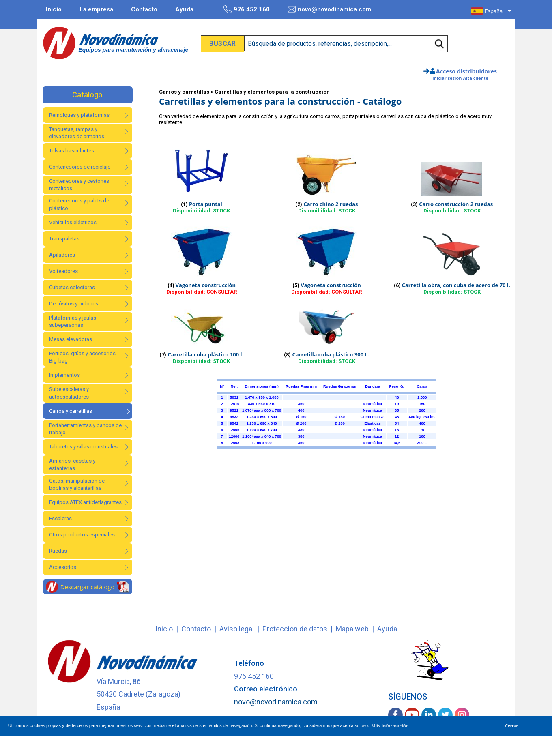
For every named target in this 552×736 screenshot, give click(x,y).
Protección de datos (294, 628)
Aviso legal (236, 628)
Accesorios (62, 567)
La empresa (96, 9)
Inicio (54, 9)
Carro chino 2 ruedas (330, 204)
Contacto (144, 9)
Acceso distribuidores (466, 71)
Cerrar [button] (511, 726)
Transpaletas (64, 239)
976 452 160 (246, 9)
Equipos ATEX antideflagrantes (85, 502)
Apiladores (62, 255)
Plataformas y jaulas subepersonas (72, 321)
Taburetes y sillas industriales (83, 447)
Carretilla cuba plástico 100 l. (205, 354)
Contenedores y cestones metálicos (79, 184)
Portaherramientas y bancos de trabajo (85, 429)
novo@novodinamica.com (329, 9)
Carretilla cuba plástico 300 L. (330, 354)
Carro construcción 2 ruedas (456, 204)
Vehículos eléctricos (73, 222)
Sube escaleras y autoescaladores (69, 392)
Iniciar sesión (447, 78)
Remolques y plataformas (79, 115)
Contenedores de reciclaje (79, 167)
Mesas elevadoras (70, 339)
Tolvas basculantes (71, 151)
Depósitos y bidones (73, 303)
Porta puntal (205, 204)
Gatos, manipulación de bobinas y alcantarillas (77, 484)
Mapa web (352, 628)
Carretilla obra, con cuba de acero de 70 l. (456, 285)
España (494, 11)
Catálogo (87, 94)
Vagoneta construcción (206, 285)
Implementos (64, 375)
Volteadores (63, 271)
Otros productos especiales (82, 535)
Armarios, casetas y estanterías (72, 464)
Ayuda (184, 9)
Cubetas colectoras (72, 287)
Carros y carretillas (70, 411)
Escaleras (60, 518)
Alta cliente (475, 78)
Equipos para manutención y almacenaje (134, 50)
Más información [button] (390, 726)
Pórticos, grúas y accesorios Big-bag (82, 357)
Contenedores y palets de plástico (79, 204)
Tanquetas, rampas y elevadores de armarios (76, 132)
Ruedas (58, 551)
